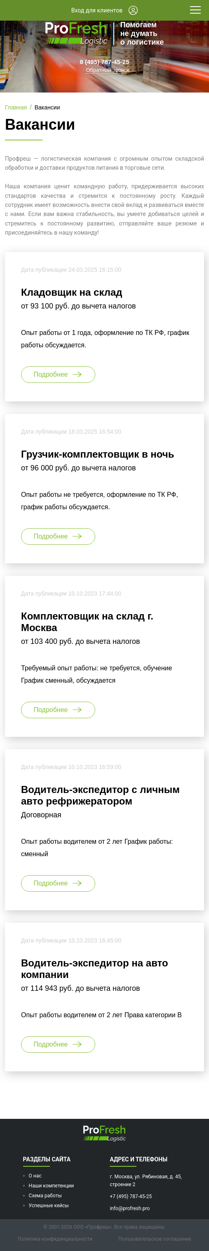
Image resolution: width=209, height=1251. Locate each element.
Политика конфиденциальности (55, 1239)
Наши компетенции (51, 1186)
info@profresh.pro (130, 1208)
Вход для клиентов (104, 10)
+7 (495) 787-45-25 (131, 1196)
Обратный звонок (107, 70)
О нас (35, 1176)
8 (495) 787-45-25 (104, 61)
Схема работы (45, 1196)
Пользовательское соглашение (154, 1239)
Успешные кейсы (49, 1205)
